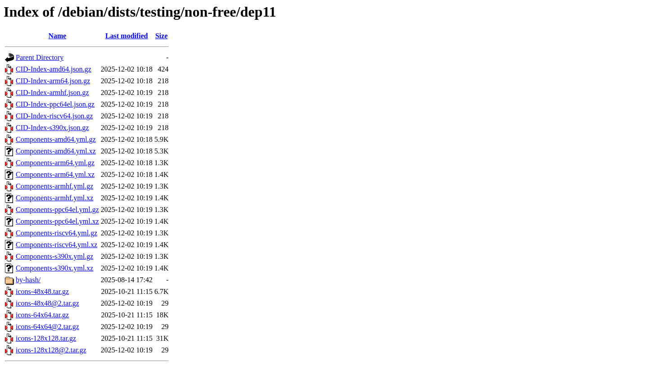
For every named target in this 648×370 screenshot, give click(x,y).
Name (57, 36)
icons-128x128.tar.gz (46, 338)
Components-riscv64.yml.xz (56, 244)
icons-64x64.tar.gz (42, 315)
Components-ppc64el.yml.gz (57, 209)
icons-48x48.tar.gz (42, 291)
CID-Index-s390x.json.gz (52, 127)
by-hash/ (28, 280)
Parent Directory (39, 57)
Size (161, 36)
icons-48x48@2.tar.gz (47, 303)
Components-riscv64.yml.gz (56, 233)
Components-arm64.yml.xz (55, 174)
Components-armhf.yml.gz (54, 186)
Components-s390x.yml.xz (54, 268)
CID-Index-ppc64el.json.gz (55, 104)
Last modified (126, 36)
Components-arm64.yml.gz (55, 163)
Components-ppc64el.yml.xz (57, 221)
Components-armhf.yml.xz (54, 198)
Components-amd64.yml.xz (56, 151)
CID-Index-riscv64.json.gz (54, 116)
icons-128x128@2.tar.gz (51, 350)
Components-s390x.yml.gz (54, 256)
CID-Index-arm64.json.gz (53, 81)
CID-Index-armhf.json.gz (52, 92)
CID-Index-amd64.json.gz (53, 69)
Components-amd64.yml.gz (56, 139)
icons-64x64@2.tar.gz (47, 326)
